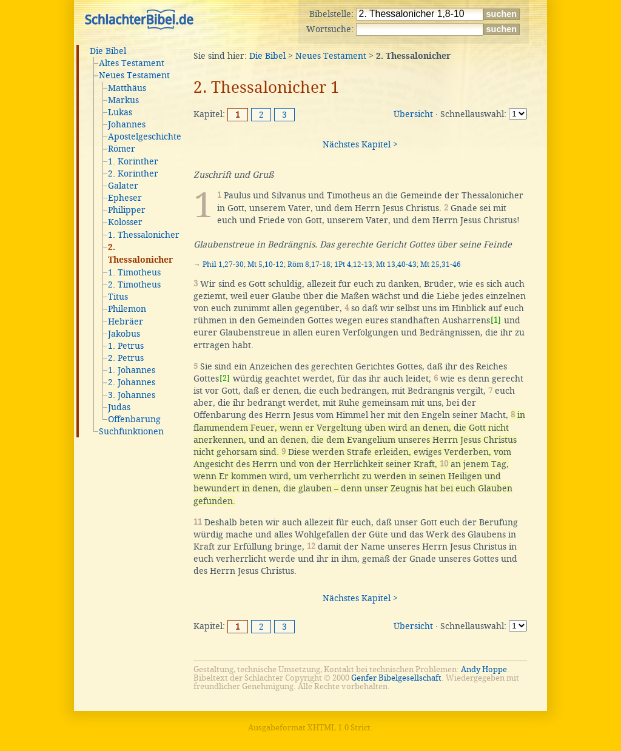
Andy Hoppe (484, 669)
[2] (225, 378)
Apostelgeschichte (144, 136)
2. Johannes (131, 382)
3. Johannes (131, 395)
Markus (123, 100)
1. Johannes (131, 370)
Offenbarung (134, 419)
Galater (123, 185)
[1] (496, 320)
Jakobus (124, 333)
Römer (121, 148)
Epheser (125, 198)
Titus (118, 296)
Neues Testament (134, 75)
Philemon (127, 309)
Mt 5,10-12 (265, 264)
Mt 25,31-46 (440, 264)
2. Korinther (133, 173)
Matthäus (127, 88)
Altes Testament (131, 63)
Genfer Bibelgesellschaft (396, 677)
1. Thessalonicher (144, 235)
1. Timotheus (134, 272)
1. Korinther (133, 161)
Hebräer (125, 321)
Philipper (127, 210)
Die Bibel (108, 51)
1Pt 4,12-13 (353, 264)
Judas (119, 407)
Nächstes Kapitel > (360, 144)
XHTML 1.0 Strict (339, 727)
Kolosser (125, 222)
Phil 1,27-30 (223, 264)
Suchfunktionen (131, 431)
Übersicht (413, 114)
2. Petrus (126, 358)
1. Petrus (126, 346)
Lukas (120, 112)
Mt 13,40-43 (396, 264)
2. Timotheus (134, 284)
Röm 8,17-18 (309, 264)
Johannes (127, 124)
